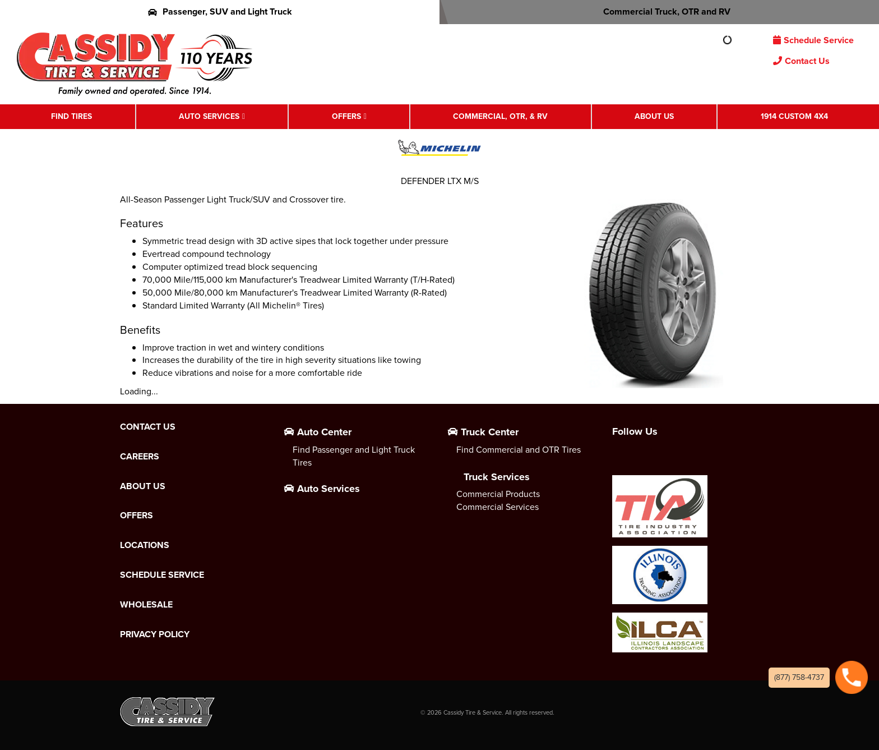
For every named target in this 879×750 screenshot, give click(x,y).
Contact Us (801, 61)
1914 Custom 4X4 (794, 116)
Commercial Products (498, 493)
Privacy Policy (154, 634)
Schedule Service (813, 40)
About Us (654, 116)
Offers (346, 116)
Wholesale (146, 605)
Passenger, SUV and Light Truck (220, 11)
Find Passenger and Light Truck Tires (354, 456)
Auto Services (209, 116)
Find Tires (71, 116)
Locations (144, 545)
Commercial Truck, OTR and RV (659, 11)
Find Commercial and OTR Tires (518, 449)
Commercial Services (497, 506)
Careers (139, 456)
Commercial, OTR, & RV (500, 116)
